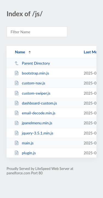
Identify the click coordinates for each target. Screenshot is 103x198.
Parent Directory (32, 63)
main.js (24, 143)
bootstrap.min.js (31, 73)
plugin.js (25, 152)
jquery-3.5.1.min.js (33, 133)
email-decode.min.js (34, 113)
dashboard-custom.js (35, 103)
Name (20, 52)
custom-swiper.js (32, 93)
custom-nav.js (29, 83)
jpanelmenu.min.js (33, 122)
